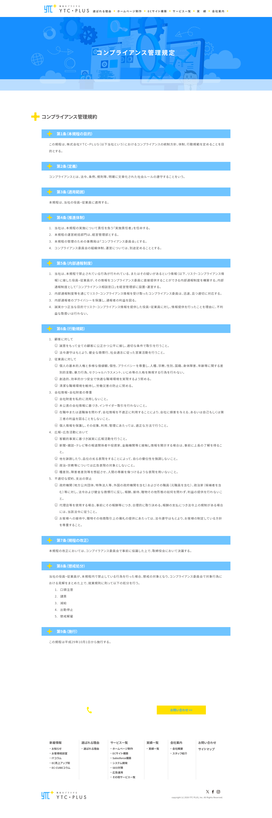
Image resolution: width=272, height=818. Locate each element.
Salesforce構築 (122, 758)
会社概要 (177, 748)
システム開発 (120, 763)
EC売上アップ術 (61, 763)
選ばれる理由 (91, 748)
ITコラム (56, 758)
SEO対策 (118, 768)
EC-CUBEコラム (61, 768)
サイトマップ (206, 749)
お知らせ (57, 748)
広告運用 (118, 772)
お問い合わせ (207, 742)
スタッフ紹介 (179, 753)
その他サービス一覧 (124, 777)
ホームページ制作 (123, 748)
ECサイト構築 (120, 753)
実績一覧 (154, 748)
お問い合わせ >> (181, 710)
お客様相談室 (59, 753)
